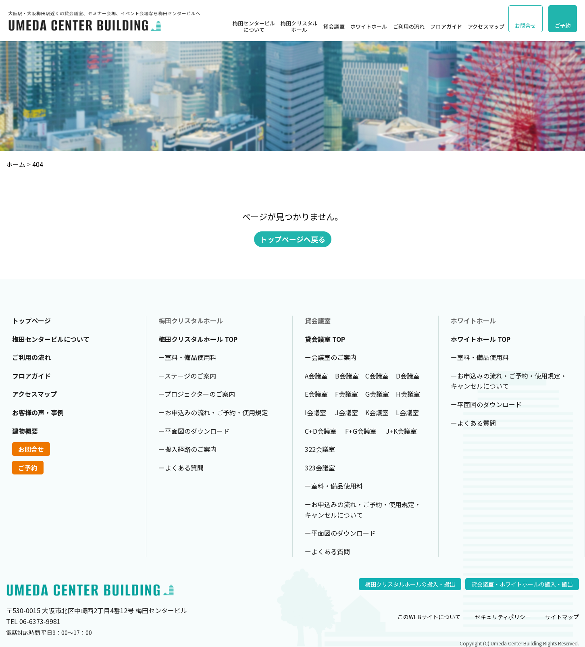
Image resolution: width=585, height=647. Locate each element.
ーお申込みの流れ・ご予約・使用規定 (213, 412)
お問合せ (525, 25)
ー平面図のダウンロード (193, 431)
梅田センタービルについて (254, 26)
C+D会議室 (321, 431)
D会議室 (408, 376)
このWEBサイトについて (429, 617)
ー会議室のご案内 (330, 357)
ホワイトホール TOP (480, 339)
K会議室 (377, 412)
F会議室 (346, 394)
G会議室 (377, 394)
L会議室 (407, 412)
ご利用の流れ (409, 26)
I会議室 (315, 412)
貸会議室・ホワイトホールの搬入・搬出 (522, 584)
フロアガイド (446, 26)
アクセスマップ (486, 26)
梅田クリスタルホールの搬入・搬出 (410, 584)
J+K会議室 (401, 431)
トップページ (31, 320)
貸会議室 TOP (325, 339)
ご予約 (562, 25)
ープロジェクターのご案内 (196, 394)
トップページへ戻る (292, 239)
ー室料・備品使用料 (187, 357)
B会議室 (347, 376)
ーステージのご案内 (187, 376)
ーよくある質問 (181, 467)
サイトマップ (562, 617)
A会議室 (316, 376)
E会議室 (316, 394)
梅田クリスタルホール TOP (197, 339)
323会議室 (320, 467)
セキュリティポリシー (503, 617)
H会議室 (408, 394)
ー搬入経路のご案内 (187, 449)
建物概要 (25, 431)
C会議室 (377, 376)
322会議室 (320, 449)
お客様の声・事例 (38, 412)
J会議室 (346, 412)
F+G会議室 (361, 431)
